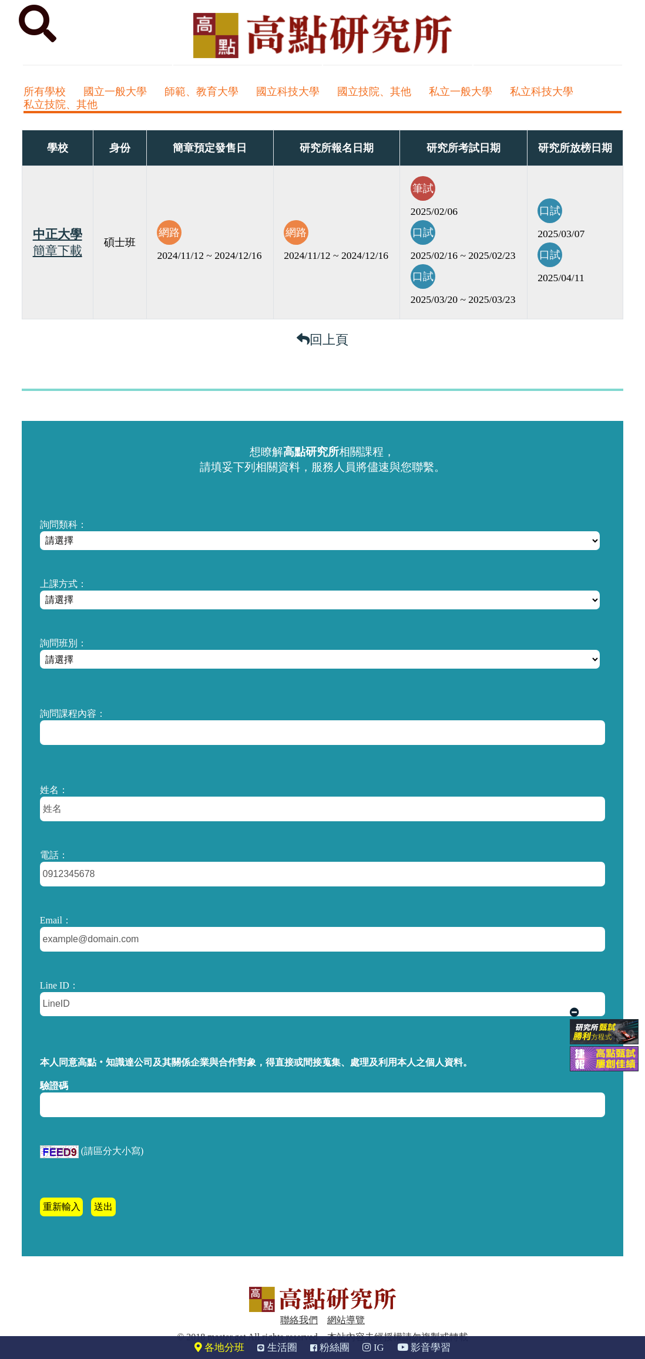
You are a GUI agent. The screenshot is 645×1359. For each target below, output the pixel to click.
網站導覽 (346, 1320)
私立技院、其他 (60, 104)
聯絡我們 (299, 1320)
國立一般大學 (115, 91)
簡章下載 (57, 251)
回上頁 (322, 339)
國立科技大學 (288, 91)
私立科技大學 (541, 91)
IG (373, 1347)
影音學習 (424, 1347)
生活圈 (277, 1347)
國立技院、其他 (374, 91)
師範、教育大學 (201, 91)
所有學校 (44, 91)
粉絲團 (330, 1347)
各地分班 (219, 1347)
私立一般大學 (460, 91)
